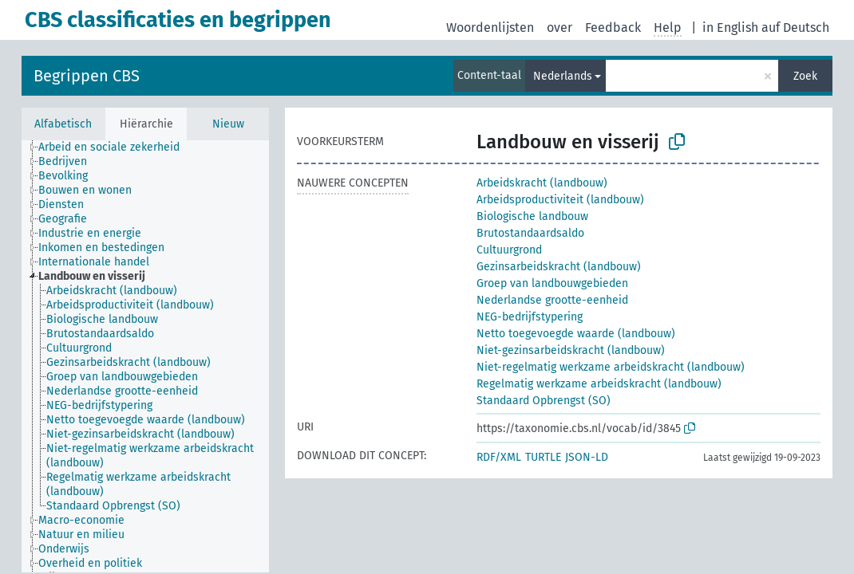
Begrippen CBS (87, 75)
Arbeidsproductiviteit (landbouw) (560, 199)
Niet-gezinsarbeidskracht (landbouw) (570, 350)
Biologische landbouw (532, 216)
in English (730, 27)
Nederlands (562, 76)
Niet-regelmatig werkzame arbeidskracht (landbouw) (610, 367)
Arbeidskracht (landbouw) (541, 183)
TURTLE (543, 457)
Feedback (613, 27)
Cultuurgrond (509, 250)
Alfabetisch (63, 124)
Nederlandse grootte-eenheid (552, 300)
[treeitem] (116, 147)
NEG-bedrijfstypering (529, 317)
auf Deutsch (795, 27)
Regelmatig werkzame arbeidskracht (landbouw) (599, 384)
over (559, 27)
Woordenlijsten (490, 27)
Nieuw (228, 124)
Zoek (805, 76)
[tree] (145, 356)
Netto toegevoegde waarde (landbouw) (575, 333)
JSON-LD (586, 457)
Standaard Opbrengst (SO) (543, 400)
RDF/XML (498, 457)
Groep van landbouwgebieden (552, 283)
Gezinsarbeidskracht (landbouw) (558, 266)
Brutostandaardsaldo (530, 233)
